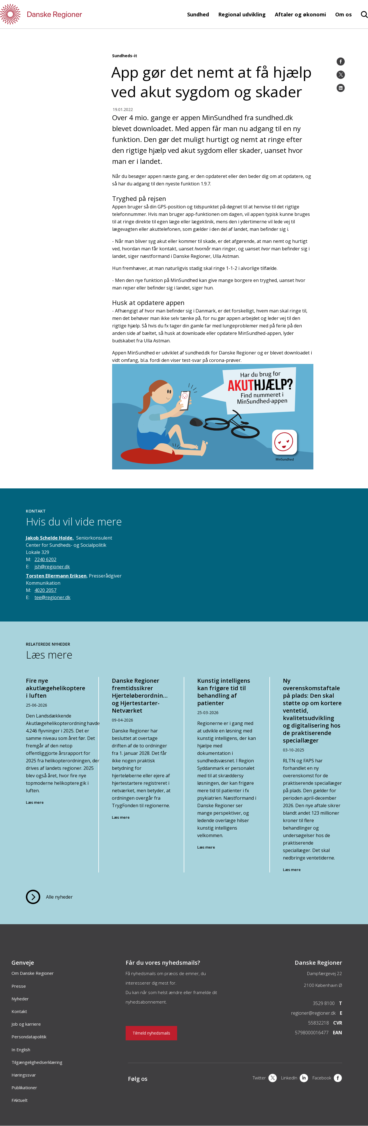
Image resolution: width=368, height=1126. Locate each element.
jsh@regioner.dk (52, 566)
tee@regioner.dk (52, 597)
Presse (19, 986)
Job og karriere (26, 1024)
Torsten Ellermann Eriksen (56, 576)
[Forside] (57, 14)
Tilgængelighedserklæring (37, 1062)
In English (21, 1049)
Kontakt (19, 1011)
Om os (343, 14)
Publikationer (24, 1087)
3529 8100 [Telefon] (324, 1003)
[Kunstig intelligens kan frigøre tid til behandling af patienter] (227, 775)
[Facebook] (340, 61)
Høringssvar (24, 1075)
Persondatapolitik (29, 1036)
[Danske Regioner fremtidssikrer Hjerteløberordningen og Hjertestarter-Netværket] (141, 775)
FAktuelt (20, 1100)
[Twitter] (340, 74)
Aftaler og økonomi (300, 14)
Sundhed (198, 14)
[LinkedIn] (340, 88)
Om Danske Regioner (33, 973)
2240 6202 (45, 559)
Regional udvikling (242, 14)
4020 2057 (45, 590)
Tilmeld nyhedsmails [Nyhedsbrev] (151, 1033)
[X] (265, 1078)
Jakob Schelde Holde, (50, 538)
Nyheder (20, 999)
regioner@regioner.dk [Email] (313, 1013)
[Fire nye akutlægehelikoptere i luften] (56, 775)
